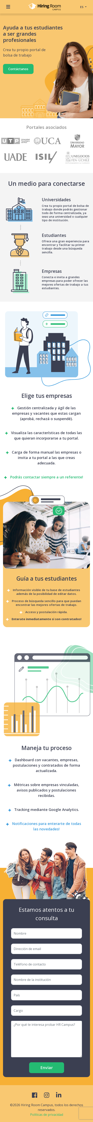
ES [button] (82, 7)
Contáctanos (18, 69)
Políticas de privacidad (46, 1114)
